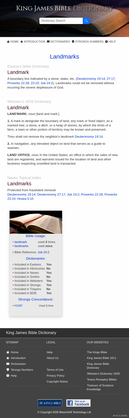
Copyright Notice (57, 381)
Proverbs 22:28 (18, 83)
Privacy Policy (55, 375)
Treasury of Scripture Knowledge (100, 387)
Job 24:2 (47, 83)
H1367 (18, 305)
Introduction (32, 41)
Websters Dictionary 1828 (103, 373)
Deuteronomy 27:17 (51, 194)
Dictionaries (58, 41)
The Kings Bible (97, 352)
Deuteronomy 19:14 (91, 78)
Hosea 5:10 (25, 198)
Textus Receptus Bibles (102, 379)
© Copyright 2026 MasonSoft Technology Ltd (64, 412)
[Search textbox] (61, 21)
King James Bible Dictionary (98, 365)
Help (110, 41)
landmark (20, 242)
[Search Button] (86, 21)
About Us (52, 358)
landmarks (21, 246)
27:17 (111, 78)
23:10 (35, 83)
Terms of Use (55, 369)
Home (13, 41)
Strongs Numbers (87, 41)
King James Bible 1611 (101, 358)
